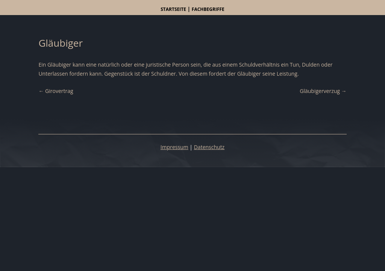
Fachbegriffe (208, 9)
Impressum (174, 147)
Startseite (173, 9)
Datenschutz (209, 147)
